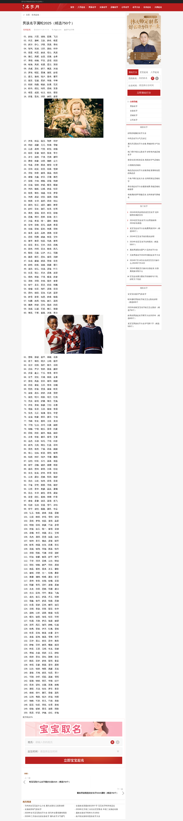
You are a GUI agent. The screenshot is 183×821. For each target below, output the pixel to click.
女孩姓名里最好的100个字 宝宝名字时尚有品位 (95, 794)
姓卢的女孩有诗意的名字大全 (88, 805)
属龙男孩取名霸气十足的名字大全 (144, 250)
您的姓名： (133, 78)
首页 (72, 7)
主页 (28, 15)
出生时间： (133, 85)
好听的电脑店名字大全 (137, 133)
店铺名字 (114, 7)
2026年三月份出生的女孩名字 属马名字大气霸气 (45, 805)
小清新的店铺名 (134, 165)
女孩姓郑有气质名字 (33, 798)
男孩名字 (92, 7)
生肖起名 (147, 7)
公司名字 (125, 7)
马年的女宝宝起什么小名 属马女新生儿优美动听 (44, 794)
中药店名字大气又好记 (137, 138)
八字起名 (81, 7)
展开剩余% (28, 717)
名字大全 (136, 7)
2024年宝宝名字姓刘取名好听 (142, 236)
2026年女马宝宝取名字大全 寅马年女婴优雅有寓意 (46, 801)
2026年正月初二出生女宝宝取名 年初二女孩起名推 (97, 798)
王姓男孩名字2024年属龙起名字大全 (145, 255)
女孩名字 (103, 7)
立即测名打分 (144, 92)
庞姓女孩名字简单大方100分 (88, 801)
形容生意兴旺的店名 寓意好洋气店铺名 (144, 160)
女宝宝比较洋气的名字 (137, 294)
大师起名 (158, 7)
